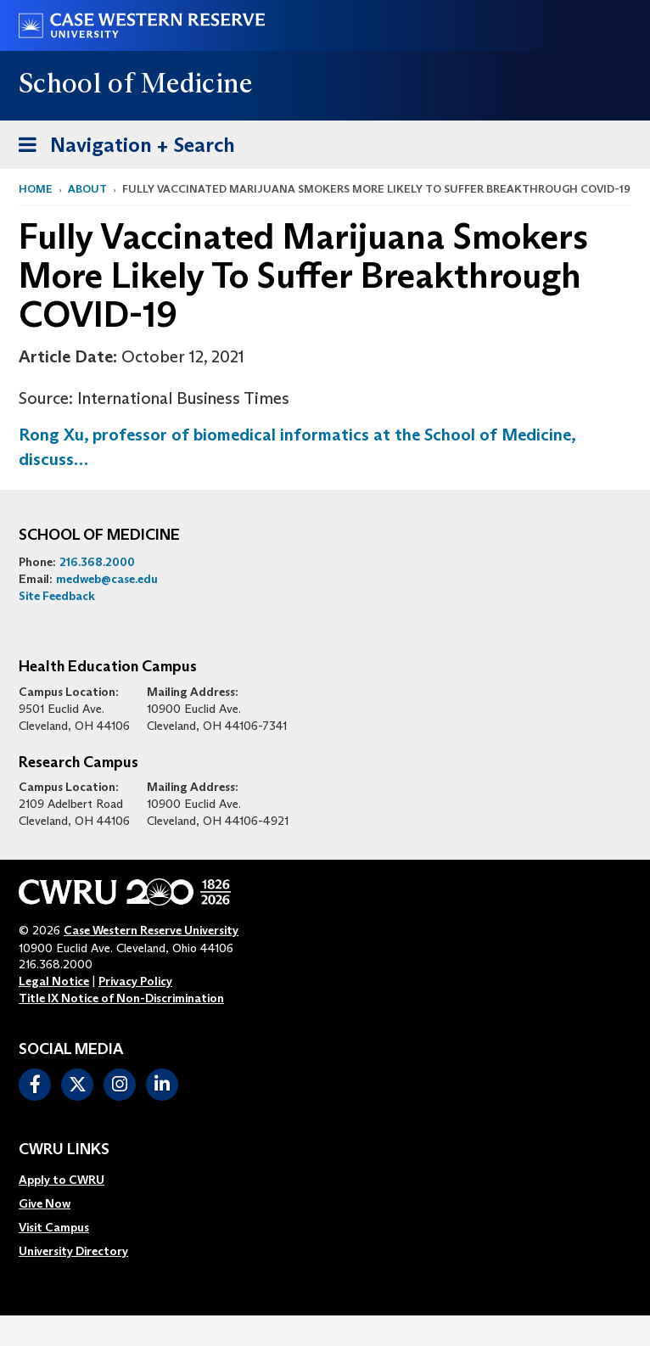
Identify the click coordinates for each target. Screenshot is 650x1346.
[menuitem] (73, 1180)
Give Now (44, 1203)
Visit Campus (54, 1227)
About (87, 188)
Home (36, 188)
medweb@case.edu (107, 578)
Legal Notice (54, 981)
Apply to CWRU (61, 1179)
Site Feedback (57, 595)
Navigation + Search (121, 142)
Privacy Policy (135, 981)
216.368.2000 (97, 561)
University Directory (73, 1251)
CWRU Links (64, 1149)
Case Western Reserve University (151, 930)
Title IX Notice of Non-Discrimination (121, 998)
